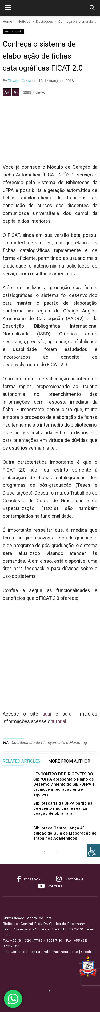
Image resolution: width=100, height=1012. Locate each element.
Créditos (88, 952)
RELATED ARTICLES (21, 761)
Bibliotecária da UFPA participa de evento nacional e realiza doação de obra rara (63, 808)
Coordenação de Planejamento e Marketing (49, 742)
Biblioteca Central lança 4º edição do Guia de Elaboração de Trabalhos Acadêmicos (65, 833)
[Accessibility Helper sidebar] (93, 850)
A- (16, 92)
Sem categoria (13, 31)
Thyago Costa (19, 81)
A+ (6, 92)
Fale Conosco (14, 952)
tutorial (58, 721)
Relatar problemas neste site (53, 952)
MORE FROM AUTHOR (69, 761)
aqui (46, 714)
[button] (92, 8)
